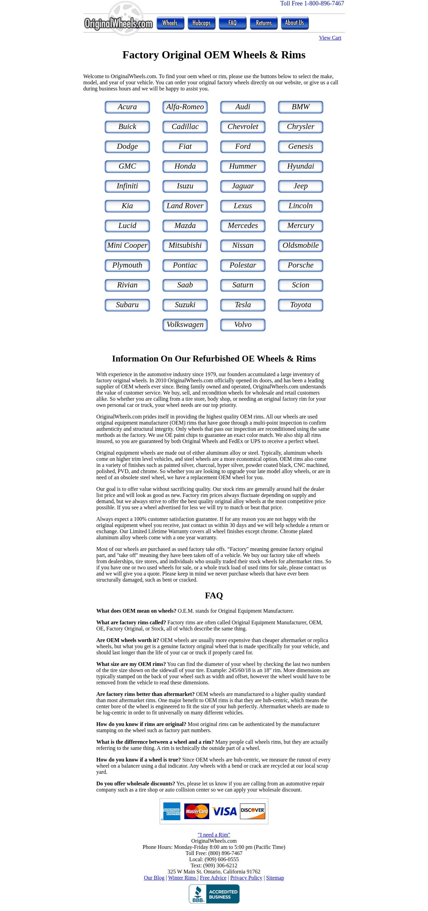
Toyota (300, 304)
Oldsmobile (300, 245)
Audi (243, 106)
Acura (127, 106)
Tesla (243, 304)
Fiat (184, 146)
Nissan (243, 245)
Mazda (185, 225)
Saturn (242, 285)
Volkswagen (185, 324)
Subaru (127, 304)
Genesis (300, 146)
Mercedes (243, 225)
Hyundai (300, 166)
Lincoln (300, 205)
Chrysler (301, 126)
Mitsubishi (185, 245)
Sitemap (275, 878)
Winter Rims (183, 878)
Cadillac (185, 126)
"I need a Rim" (214, 835)
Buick (127, 126)
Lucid (127, 225)
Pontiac (185, 265)
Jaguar (243, 186)
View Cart (330, 38)
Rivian (127, 285)
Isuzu (185, 186)
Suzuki (185, 304)
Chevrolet (243, 126)
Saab (185, 285)
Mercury (300, 225)
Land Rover (185, 205)
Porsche (300, 265)
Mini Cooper (127, 245)
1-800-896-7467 (324, 3)
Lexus (243, 205)
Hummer (243, 166)
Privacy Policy (246, 878)
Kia (127, 205)
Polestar (243, 265)
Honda (185, 166)
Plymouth (127, 265)
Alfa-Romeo (185, 106)
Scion (300, 285)
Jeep (300, 186)
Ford (243, 146)
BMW (300, 106)
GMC (127, 166)
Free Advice (213, 878)
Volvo (243, 324)
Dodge (127, 146)
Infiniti (127, 186)
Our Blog (154, 878)
